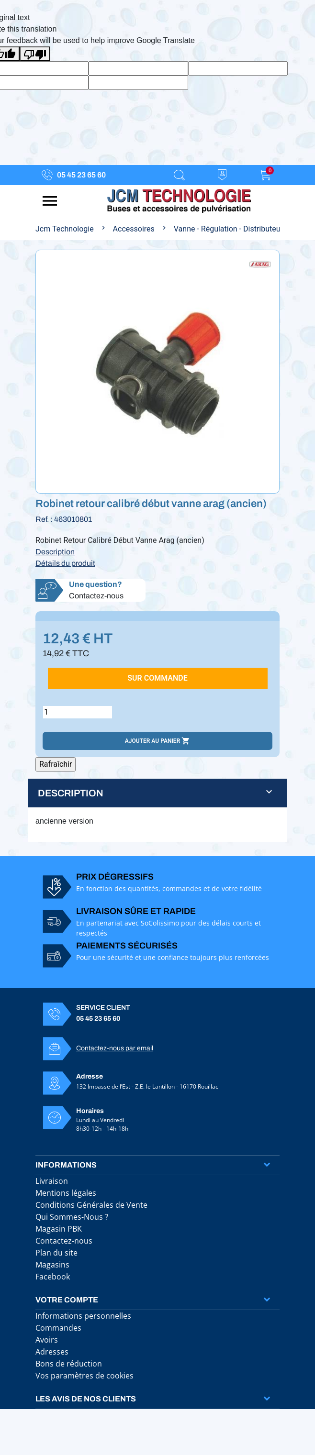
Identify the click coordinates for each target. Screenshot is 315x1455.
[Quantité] (77, 712)
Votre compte (66, 1300)
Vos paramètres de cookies (84, 1375)
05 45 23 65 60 (81, 175)
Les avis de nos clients (85, 1399)
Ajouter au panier (157, 741)
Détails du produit (65, 563)
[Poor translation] (35, 53)
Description (55, 552)
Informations (66, 1165)
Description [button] (70, 793)
